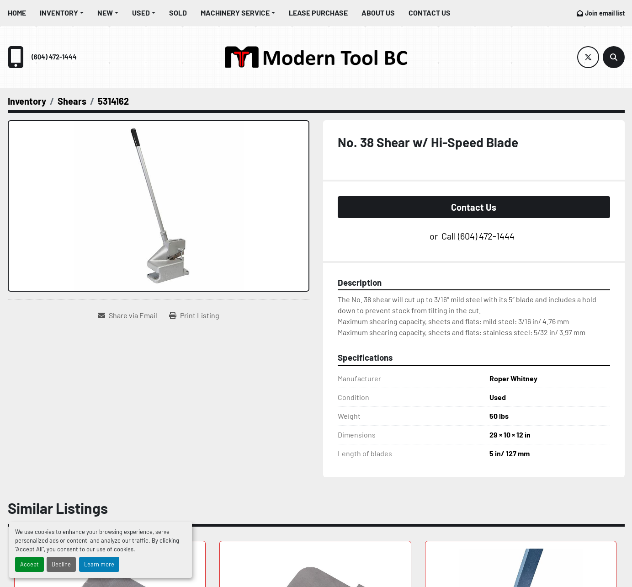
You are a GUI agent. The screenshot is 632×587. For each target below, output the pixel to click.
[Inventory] (27, 101)
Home (17, 12)
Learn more (99, 564)
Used (141, 12)
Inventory (59, 12)
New (105, 12)
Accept (29, 564)
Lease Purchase (318, 12)
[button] (62, 12)
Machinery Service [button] (235, 12)
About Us (378, 12)
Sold (178, 12)
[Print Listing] (194, 315)
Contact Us (430, 12)
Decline (61, 564)
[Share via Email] (127, 315)
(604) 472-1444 (54, 57)
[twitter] (588, 57)
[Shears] (72, 101)
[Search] (614, 57)
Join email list (605, 13)
